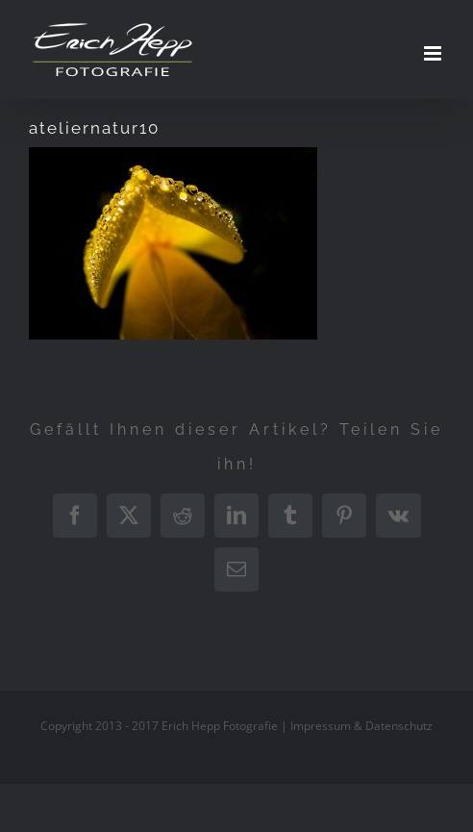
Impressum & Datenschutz (361, 726)
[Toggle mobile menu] (434, 53)
